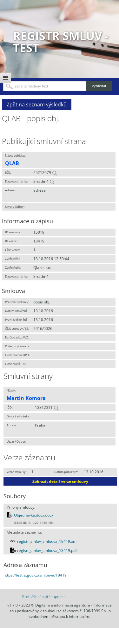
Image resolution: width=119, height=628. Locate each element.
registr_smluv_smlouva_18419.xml (47, 541)
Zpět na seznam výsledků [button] (37, 104)
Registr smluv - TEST (61, 42)
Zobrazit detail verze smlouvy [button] (60, 481)
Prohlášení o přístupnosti (44, 596)
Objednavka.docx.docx (33, 515)
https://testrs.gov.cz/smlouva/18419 (35, 575)
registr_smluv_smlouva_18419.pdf (47, 550)
